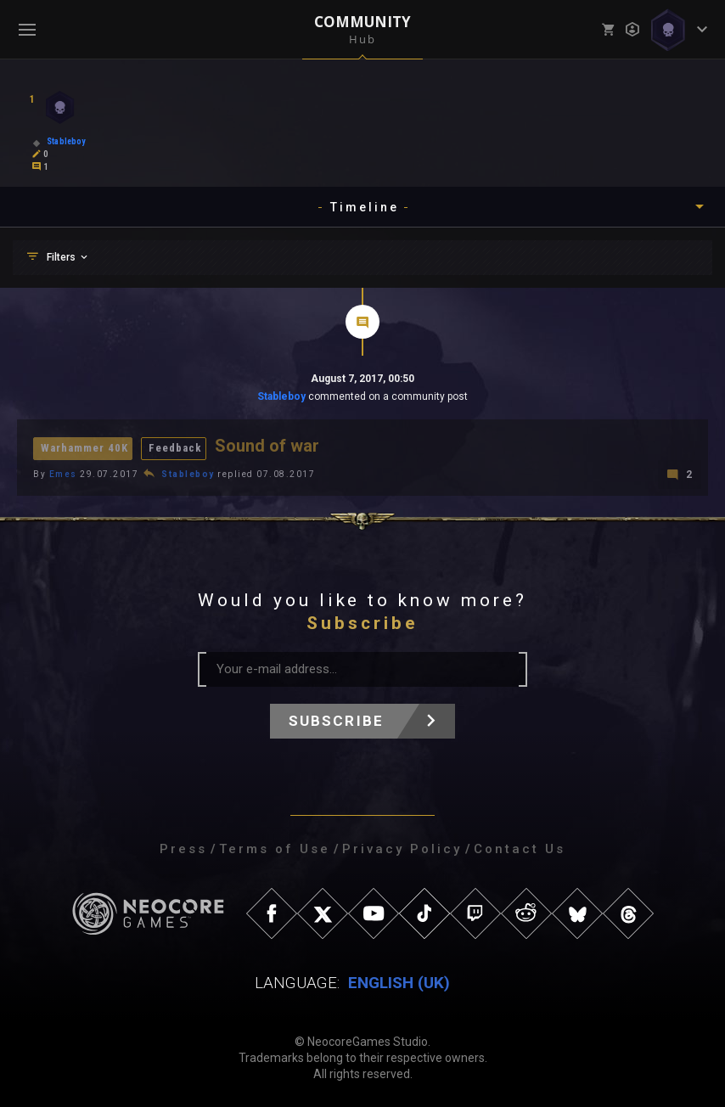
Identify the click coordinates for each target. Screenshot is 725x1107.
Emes (63, 473)
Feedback (175, 447)
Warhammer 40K (84, 447)
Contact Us (519, 848)
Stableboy (281, 396)
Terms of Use (274, 848)
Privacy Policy (402, 848)
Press (183, 848)
